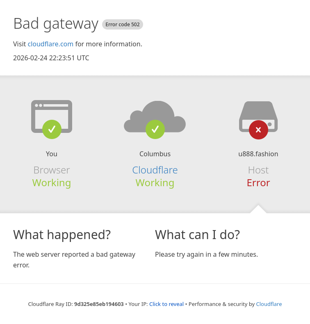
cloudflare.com (50, 43)
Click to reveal (166, 304)
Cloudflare (155, 169)
